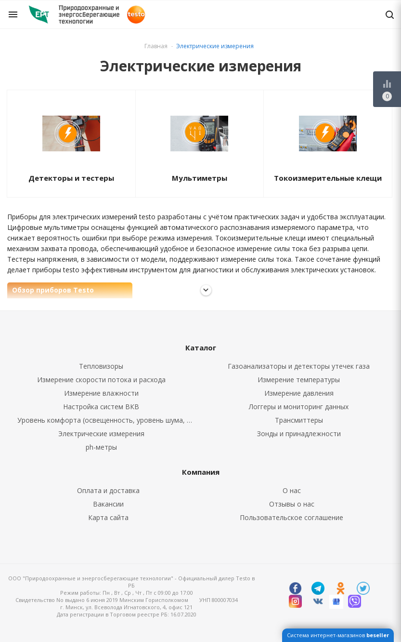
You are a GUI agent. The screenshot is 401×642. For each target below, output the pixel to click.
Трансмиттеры (299, 420)
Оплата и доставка (108, 490)
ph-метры (101, 447)
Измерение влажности (101, 393)
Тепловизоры (101, 366)
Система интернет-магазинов (338, 635)
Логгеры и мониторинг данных (299, 406)
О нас (292, 490)
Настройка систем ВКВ (101, 406)
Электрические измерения (101, 433)
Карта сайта (108, 517)
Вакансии (108, 503)
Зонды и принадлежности (299, 433)
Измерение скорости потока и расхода (101, 379)
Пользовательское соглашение (291, 517)
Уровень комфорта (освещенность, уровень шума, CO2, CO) (109, 420)
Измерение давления (299, 393)
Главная (156, 46)
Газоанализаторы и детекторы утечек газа (299, 366)
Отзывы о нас (291, 503)
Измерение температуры (299, 379)
